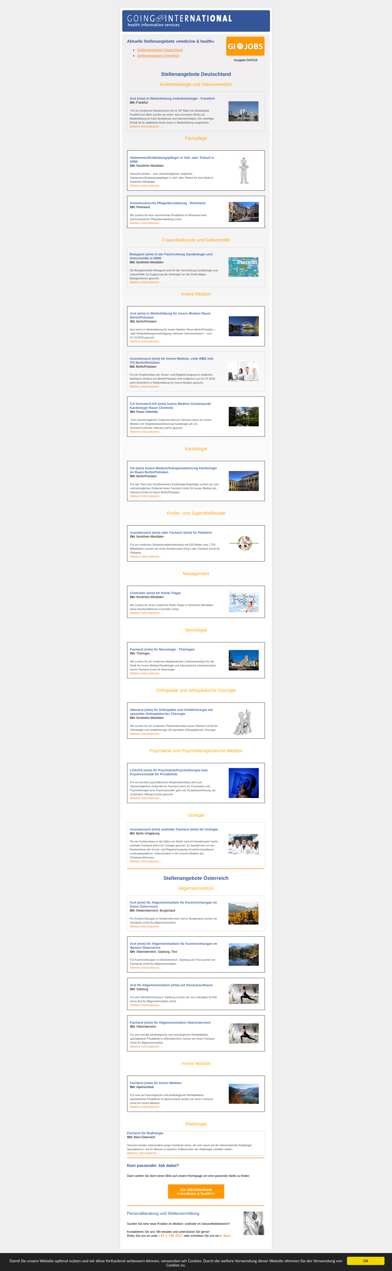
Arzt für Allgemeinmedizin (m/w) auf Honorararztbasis (171, 985)
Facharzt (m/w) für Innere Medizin (156, 1083)
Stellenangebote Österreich (158, 56)
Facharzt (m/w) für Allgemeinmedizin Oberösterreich (170, 1022)
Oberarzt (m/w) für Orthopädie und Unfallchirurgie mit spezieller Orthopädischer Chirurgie (171, 712)
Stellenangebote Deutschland (160, 50)
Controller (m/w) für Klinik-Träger (155, 593)
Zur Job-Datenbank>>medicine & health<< (196, 1192)
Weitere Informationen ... (146, 126)
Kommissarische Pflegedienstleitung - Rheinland (168, 203)
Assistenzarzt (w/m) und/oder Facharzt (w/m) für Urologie (174, 829)
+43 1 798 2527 (170, 1236)
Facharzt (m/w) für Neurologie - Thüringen (162, 649)
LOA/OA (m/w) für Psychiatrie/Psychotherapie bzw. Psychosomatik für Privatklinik (169, 772)
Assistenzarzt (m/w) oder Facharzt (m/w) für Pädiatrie (171, 532)
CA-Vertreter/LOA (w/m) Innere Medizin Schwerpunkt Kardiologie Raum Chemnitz (170, 406)
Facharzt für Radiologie (145, 1133)
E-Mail (225, 1236)
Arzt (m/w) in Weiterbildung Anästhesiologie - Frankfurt (172, 98)
